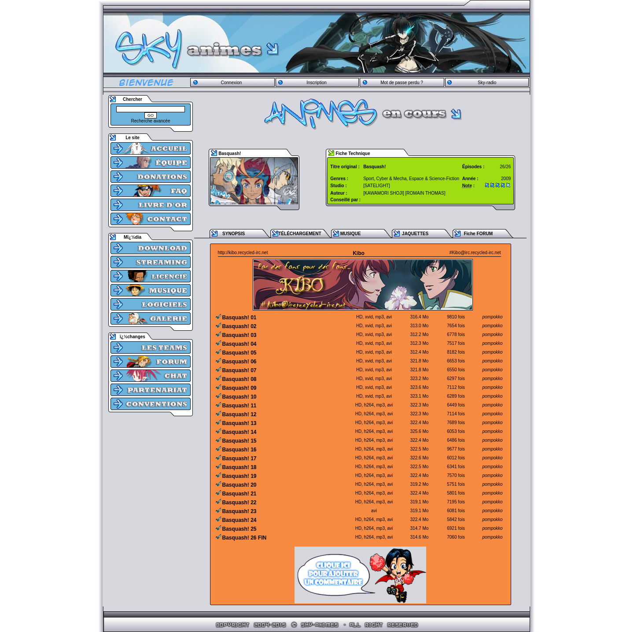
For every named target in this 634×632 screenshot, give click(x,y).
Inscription (316, 82)
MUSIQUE (350, 233)
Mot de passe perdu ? (401, 82)
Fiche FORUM (478, 233)
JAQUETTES (415, 233)
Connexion (231, 82)
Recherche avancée (150, 120)
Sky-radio (487, 82)
